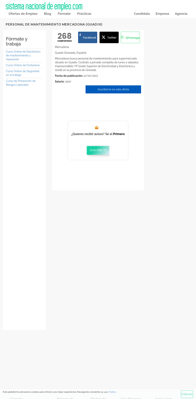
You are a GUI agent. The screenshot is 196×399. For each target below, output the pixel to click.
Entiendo (187, 394)
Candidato (142, 14)
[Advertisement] (24, 148)
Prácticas (84, 14)
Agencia (181, 14)
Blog (47, 14)
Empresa (162, 14)
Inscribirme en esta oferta (113, 89)
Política (112, 392)
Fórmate (64, 14)
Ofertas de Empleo (23, 14)
